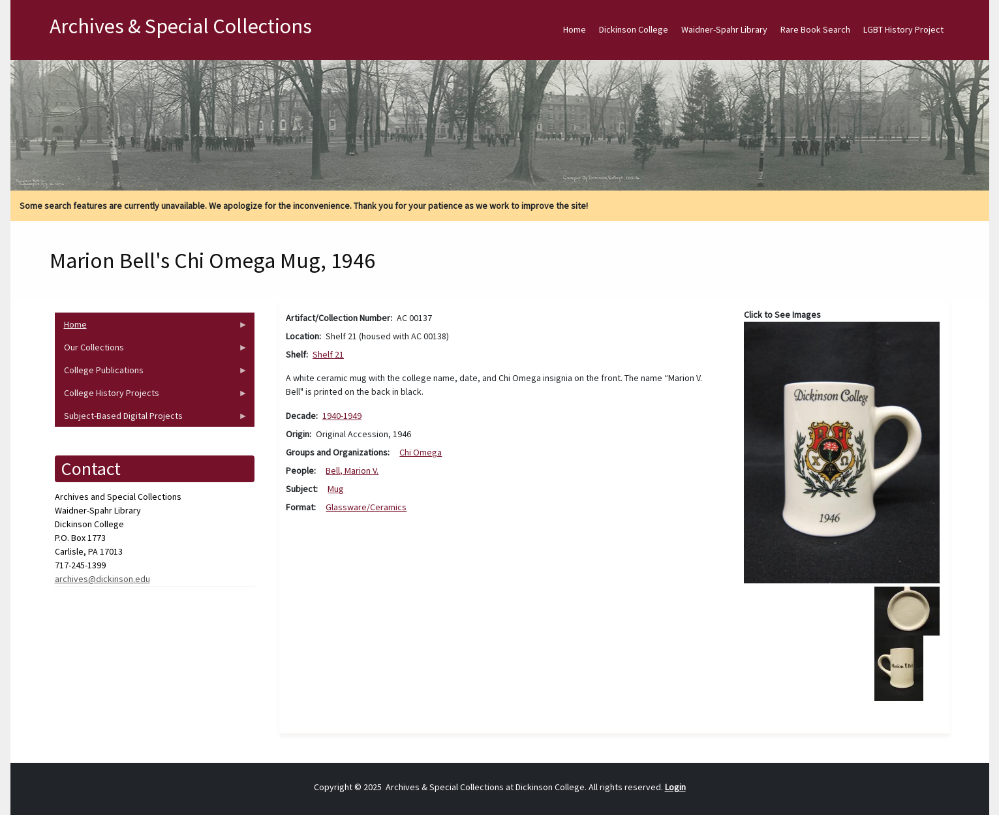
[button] (842, 451)
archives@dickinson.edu (102, 579)
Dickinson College (633, 29)
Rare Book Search (815, 29)
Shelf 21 (328, 354)
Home (574, 29)
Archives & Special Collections (181, 26)
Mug (336, 489)
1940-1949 (341, 416)
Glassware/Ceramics (366, 507)
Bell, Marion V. (352, 470)
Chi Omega (420, 452)
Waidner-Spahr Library (724, 29)
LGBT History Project (903, 29)
